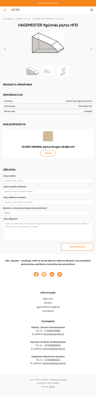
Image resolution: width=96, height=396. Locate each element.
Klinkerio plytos (23, 19)
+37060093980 (52, 330)
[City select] (48, 213)
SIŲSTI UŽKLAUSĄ (77, 247)
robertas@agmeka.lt (54, 363)
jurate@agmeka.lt (54, 334)
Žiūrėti (48, 153)
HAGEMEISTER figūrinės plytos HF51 (48, 19)
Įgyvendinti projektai (48, 307)
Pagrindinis (8, 19)
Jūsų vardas (9, 176)
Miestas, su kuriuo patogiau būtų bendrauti (25, 208)
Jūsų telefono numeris (15, 197)
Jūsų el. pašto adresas (15, 186)
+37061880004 (52, 360)
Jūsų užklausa (10, 219)
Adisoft (52, 387)
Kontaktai (48, 311)
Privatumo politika (58, 380)
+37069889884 (52, 345)
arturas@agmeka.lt (54, 348)
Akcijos (48, 302)
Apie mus (48, 298)
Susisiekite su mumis (48, 3)
